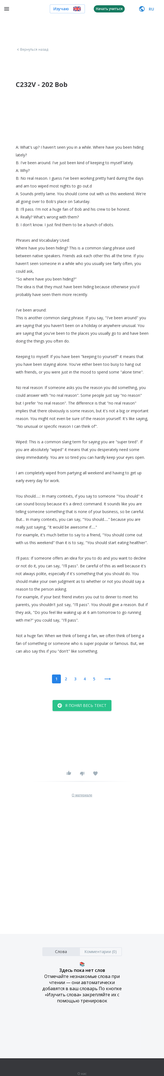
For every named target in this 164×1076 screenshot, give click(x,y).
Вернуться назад (32, 49)
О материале (82, 795)
